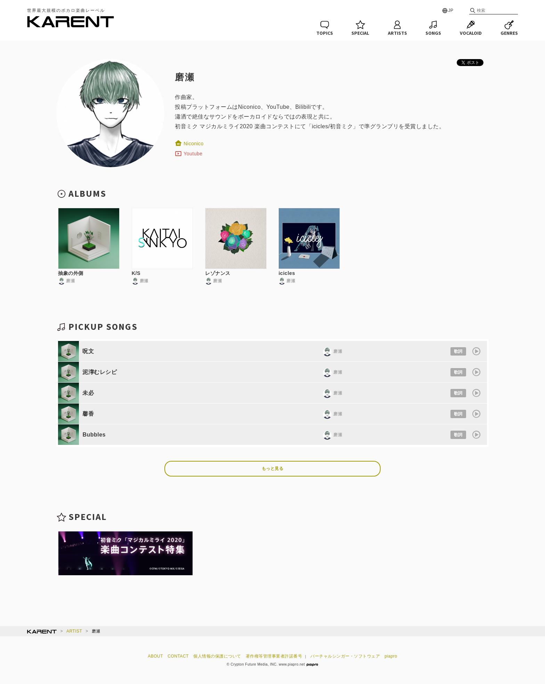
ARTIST (74, 631)
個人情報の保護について (217, 656)
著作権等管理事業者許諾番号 (274, 656)
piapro (391, 656)
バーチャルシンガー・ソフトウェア (345, 656)
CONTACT (178, 656)
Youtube (188, 153)
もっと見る (273, 468)
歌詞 (458, 351)
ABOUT (155, 656)
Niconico (189, 143)
